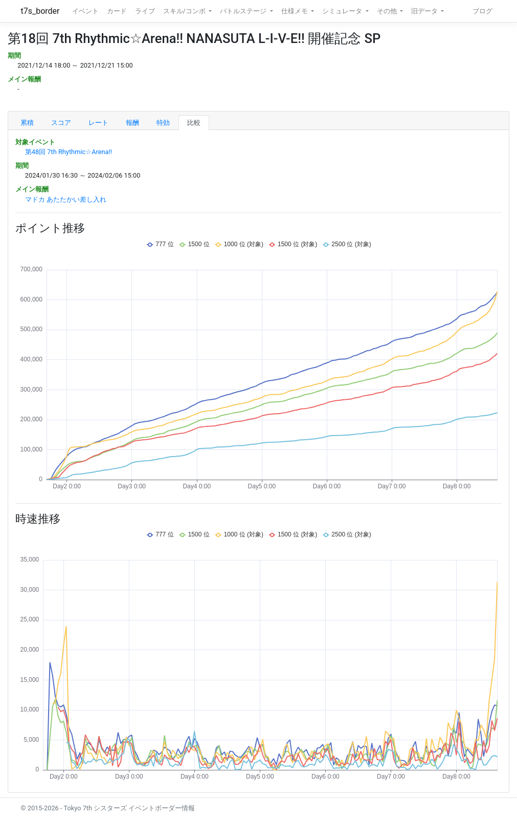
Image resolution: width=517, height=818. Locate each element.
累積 (27, 122)
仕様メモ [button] (295, 11)
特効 (163, 122)
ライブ (145, 11)
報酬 (132, 122)
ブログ (482, 11)
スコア (61, 122)
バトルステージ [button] (244, 11)
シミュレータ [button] (343, 11)
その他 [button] (387, 11)
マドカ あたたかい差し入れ (65, 199)
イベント (85, 11)
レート (98, 122)
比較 (193, 122)
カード (117, 11)
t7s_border (40, 11)
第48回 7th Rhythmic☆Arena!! (68, 152)
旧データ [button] (425, 11)
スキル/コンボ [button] (185, 11)
